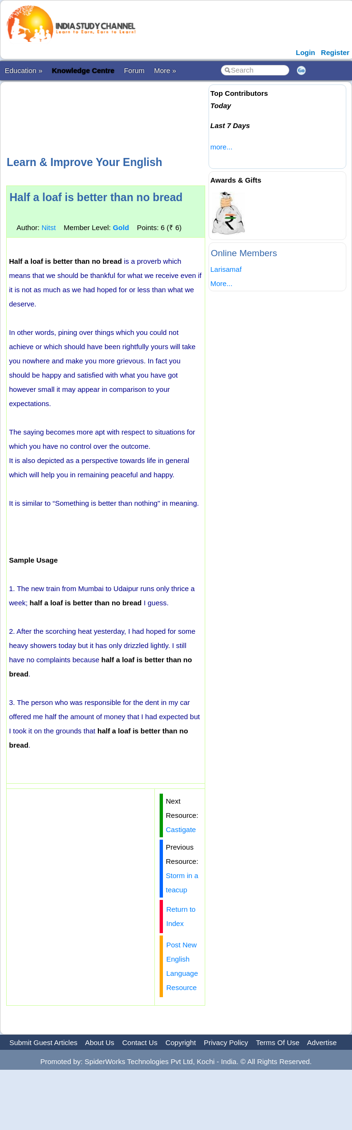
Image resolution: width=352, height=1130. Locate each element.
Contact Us (139, 1042)
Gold (121, 227)
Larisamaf (226, 269)
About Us (99, 1042)
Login (305, 52)
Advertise (322, 1042)
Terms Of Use (278, 1042)
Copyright (180, 1042)
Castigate (181, 829)
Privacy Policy (226, 1042)
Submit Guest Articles (43, 1042)
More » (165, 70)
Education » (23, 70)
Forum (134, 70)
